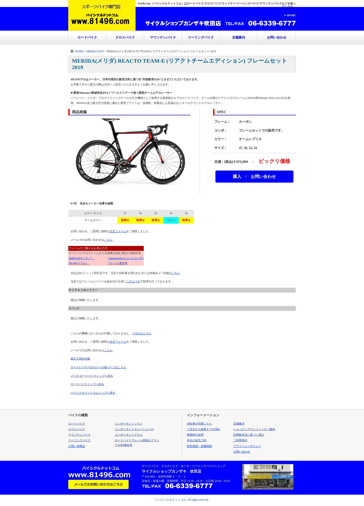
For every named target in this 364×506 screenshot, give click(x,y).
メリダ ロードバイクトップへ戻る (92, 375)
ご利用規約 (240, 440)
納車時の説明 (195, 434)
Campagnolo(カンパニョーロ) (125, 258)
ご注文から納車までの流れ (203, 429)
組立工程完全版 (80, 358)
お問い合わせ (276, 37)
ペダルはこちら (141, 333)
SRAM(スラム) (78, 263)
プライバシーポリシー (247, 446)
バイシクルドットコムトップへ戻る (93, 392)
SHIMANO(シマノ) (81, 258)
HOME (291, 15)
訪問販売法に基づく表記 (248, 434)
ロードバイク (87, 37)
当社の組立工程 (196, 440)
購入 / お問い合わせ (254, 176)
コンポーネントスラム (129, 434)
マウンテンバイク (163, 37)
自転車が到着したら (199, 423)
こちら (108, 240)
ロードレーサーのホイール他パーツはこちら (98, 367)
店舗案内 (238, 37)
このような (133, 281)
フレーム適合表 (117, 263)
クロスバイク (125, 37)
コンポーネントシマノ (129, 423)
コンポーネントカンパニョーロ (134, 429)
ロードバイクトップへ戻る (87, 384)
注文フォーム (118, 231)
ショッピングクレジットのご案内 (254, 429)
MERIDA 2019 (95, 51)
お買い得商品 (76, 446)
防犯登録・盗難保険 (199, 446)
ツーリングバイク (201, 37)
